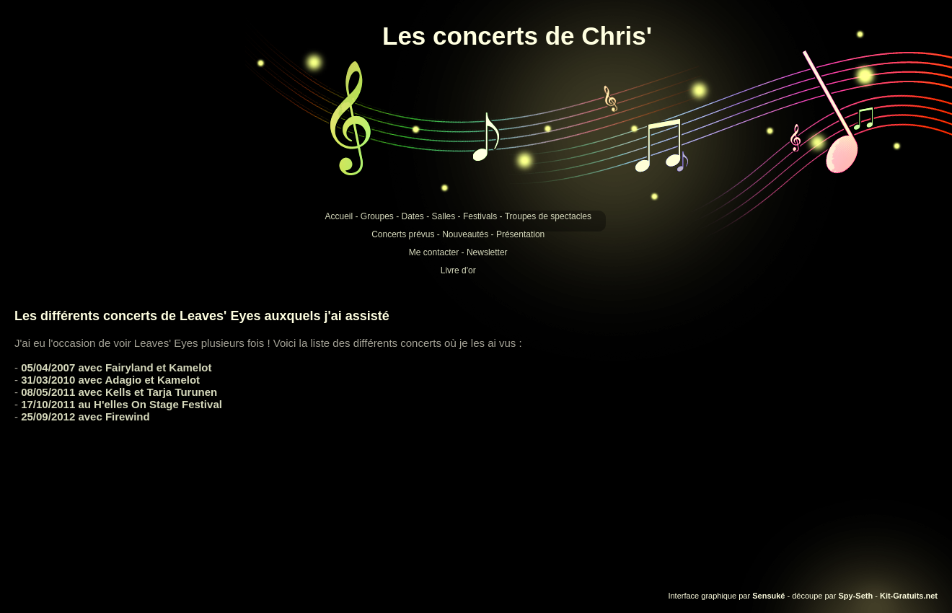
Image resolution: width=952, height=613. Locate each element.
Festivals (480, 216)
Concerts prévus (402, 234)
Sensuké (768, 595)
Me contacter (434, 252)
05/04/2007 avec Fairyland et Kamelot (116, 367)
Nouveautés (465, 234)
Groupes (377, 216)
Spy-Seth (855, 595)
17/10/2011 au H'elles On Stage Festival (121, 404)
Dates (413, 216)
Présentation (520, 234)
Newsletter (487, 252)
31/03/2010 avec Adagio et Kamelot (110, 380)
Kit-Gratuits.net (909, 595)
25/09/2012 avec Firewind (85, 416)
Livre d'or (458, 270)
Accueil (339, 216)
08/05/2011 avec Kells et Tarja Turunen (119, 392)
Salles (444, 216)
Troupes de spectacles (548, 216)
